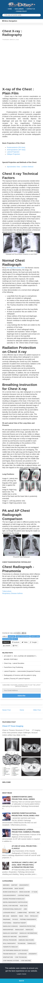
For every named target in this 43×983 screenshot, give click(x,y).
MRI (38, 912)
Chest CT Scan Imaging (12, 726)
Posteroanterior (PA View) (16, 147)
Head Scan (23, 905)
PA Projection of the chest (16, 268)
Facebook (16, 642)
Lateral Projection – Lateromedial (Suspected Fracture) (22, 671)
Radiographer (8, 929)
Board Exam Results (10, 892)
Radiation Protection (27, 926)
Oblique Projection (13, 154)
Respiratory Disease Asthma (12, 593)
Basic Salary (19, 888)
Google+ (34, 642)
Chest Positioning (22, 636)
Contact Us (31, 9)
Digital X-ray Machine (10, 905)
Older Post (37, 710)
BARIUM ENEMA (8, 888)
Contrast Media (23, 895)
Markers (14, 916)
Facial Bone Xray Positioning (13, 667)
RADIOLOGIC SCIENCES (10, 926)
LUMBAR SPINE (22, 912)
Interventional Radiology (12, 909)
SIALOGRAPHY (23, 936)
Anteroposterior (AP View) (16, 150)
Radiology (29, 929)
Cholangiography (9, 895)
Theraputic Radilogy (10, 947)
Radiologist (19, 929)
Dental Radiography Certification (15, 902)
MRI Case (6, 916)
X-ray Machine (26, 960)
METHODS (32, 912)
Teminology (31, 943)
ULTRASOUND (22, 953)
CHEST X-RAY (35, 636)
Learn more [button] (21, 974)
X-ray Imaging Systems (11, 960)
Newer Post (6, 710)
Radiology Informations (28, 933)
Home (10, 9)
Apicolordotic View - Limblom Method (20, 167)
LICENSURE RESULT (9, 912)
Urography (33, 953)
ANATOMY (11, 636)
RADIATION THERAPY (19, 923)
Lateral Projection (13, 152)
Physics (15, 919)
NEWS (21, 916)
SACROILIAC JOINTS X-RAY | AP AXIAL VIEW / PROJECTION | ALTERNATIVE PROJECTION (24, 865)
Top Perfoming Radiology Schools (15, 950)
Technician (21, 943)
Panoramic (7, 919)
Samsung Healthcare (26, 940)
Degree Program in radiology (14, 899)
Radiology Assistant (10, 933)
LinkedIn (7, 645)
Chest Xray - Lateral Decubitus (14, 663)
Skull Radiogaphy (9, 943)
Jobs (25, 909)
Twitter (26, 642)
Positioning (7, 639)
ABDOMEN (6, 885)
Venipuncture (8, 957)
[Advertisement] (21, 65)
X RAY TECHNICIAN (21, 957)
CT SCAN (34, 892)
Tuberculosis (6, 591)
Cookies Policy (21, 11)
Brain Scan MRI (24, 892)
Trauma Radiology (9, 953)
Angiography (24, 885)
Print (16, 645)
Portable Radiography (28, 919)
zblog (15, 639)
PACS (26, 916)
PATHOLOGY (34, 916)
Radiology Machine (10, 936)
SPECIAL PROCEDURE (10, 940)
